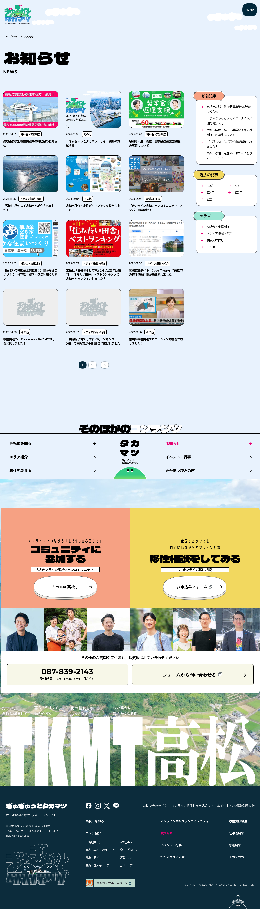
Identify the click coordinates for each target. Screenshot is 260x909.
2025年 (238, 185)
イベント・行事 (178, 457)
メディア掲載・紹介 (219, 233)
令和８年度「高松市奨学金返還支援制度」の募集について (229, 132)
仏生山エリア (127, 842)
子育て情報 (236, 856)
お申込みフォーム (199, 587)
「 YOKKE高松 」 (72, 587)
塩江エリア (125, 857)
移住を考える (20, 470)
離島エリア (92, 857)
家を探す (235, 844)
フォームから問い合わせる (192, 674)
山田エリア (125, 865)
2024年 (210, 192)
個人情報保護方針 (242, 805)
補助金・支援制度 (218, 226)
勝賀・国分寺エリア (97, 865)
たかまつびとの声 (179, 470)
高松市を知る (20, 443)
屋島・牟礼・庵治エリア (100, 850)
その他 (211, 246)
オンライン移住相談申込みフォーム (195, 805)
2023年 (238, 192)
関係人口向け (215, 240)
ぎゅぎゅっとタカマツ (36, 805)
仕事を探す (236, 833)
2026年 (210, 185)
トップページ (11, 36)
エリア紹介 (18, 457)
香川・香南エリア (129, 850)
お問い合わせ (152, 805)
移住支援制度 (238, 821)
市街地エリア (93, 842)
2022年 (210, 199)
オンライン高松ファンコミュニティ (184, 821)
